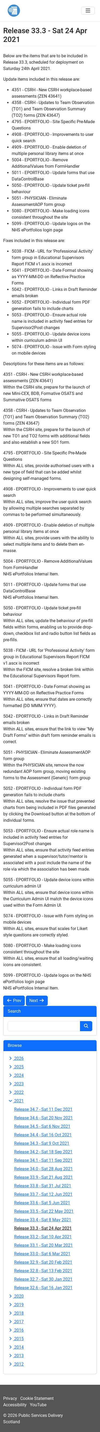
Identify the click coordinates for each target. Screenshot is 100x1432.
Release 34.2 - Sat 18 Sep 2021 (43, 1151)
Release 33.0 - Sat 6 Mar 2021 (42, 1253)
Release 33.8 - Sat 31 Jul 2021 (42, 1185)
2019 (16, 1304)
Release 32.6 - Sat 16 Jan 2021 (43, 1287)
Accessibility (15, 1404)
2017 (16, 1321)
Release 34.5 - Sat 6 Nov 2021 (42, 1126)
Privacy (10, 1398)
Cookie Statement (37, 1398)
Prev (14, 1000)
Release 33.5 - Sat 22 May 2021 (44, 1211)
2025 (16, 1066)
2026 (16, 1058)
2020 (16, 1296)
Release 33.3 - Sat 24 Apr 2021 (43, 1228)
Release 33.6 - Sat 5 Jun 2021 (42, 1202)
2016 (16, 1330)
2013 (16, 1355)
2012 (16, 1364)
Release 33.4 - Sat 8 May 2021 (42, 1219)
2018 (16, 1313)
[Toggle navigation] (88, 11)
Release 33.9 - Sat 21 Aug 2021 (43, 1177)
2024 (16, 1075)
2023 (16, 1083)
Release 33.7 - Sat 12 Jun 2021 (43, 1194)
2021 (16, 1100)
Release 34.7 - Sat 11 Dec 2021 (43, 1109)
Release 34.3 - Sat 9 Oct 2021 (41, 1143)
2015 (16, 1338)
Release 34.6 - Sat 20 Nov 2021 (43, 1117)
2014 (16, 1347)
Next (36, 1000)
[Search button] (86, 1026)
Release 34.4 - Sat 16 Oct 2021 (43, 1134)
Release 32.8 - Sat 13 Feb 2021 (43, 1270)
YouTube (38, 1404)
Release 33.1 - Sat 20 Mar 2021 (43, 1245)
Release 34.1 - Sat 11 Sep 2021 (43, 1160)
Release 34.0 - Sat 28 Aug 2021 (43, 1168)
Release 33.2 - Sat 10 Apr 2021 (43, 1236)
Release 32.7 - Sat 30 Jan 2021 (43, 1279)
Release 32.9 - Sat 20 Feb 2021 (43, 1262)
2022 (16, 1092)
